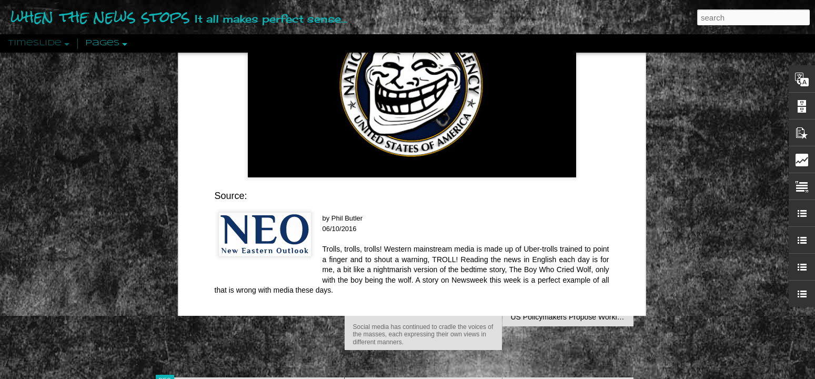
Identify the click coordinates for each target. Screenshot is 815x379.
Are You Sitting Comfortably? (413, 269)
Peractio (202, 244)
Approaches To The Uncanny (558, 225)
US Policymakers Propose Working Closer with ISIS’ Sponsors (613, 317)
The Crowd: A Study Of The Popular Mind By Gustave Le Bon (611, 261)
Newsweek (469, 55)
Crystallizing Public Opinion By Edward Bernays (589, 243)
